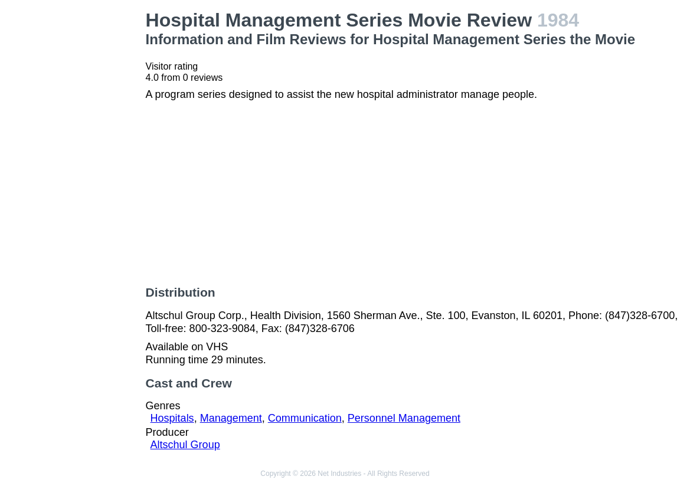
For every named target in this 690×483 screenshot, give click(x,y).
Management (231, 418)
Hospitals (172, 418)
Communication (305, 418)
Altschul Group (185, 445)
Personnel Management (404, 418)
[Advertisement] (75, 186)
